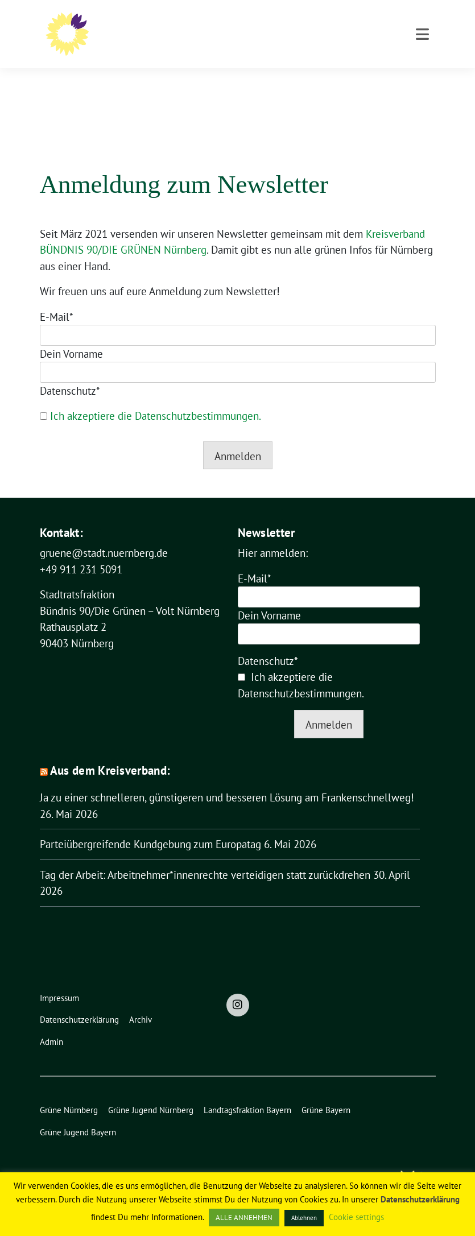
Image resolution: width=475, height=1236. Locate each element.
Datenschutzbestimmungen (300, 676)
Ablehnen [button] (304, 1218)
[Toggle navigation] (422, 81)
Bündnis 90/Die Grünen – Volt (253, 23)
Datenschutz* (70, 373)
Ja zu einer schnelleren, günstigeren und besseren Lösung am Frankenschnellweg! (227, 780)
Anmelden (237, 438)
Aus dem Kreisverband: (110, 752)
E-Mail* (56, 299)
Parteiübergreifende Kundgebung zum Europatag (150, 826)
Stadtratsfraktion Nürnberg (211, 40)
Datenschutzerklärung (420, 1199)
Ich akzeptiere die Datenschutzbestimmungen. (155, 398)
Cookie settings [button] (356, 1217)
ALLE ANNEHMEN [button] (244, 1217)
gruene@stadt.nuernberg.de (104, 535)
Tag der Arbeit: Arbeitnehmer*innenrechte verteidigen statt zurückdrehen (205, 857)
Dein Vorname (71, 336)
